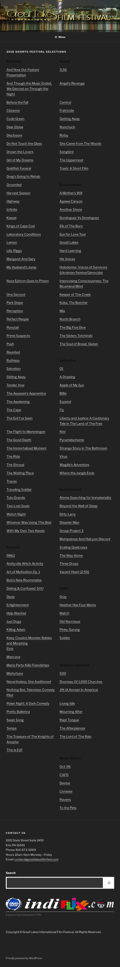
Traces (11, 481)
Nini (62, 432)
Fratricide (67, 110)
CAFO (64, 775)
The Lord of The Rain (76, 736)
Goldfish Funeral (18, 168)
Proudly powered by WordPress (24, 958)
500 (63, 673)
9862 (10, 555)
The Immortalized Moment (26, 448)
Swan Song (15, 720)
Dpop (10, 597)
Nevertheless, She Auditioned (28, 682)
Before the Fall (17, 102)
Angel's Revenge (72, 83)
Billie (63, 393)
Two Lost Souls (18, 506)
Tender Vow (15, 385)
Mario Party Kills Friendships (27, 665)
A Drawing (67, 377)
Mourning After (71, 712)
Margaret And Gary (20, 259)
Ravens (65, 799)
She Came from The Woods (80, 143)
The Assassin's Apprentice (26, 393)
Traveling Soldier (19, 489)
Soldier (65, 638)
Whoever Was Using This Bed (28, 522)
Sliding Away (16, 377)
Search (11, 873)
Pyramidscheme (72, 440)
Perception (14, 311)
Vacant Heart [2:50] (74, 572)
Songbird (67, 152)
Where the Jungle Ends (77, 473)
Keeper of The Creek (75, 294)
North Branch (70, 319)
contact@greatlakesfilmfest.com (36, 859)
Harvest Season (18, 193)
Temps (11, 728)
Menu (60, 36)
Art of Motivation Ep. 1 (23, 572)
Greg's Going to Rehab (23, 176)
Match (64, 613)
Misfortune (14, 673)
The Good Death (18, 440)
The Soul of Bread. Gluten (79, 344)
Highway (13, 201)
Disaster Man (69, 522)
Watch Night (16, 514)
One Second (15, 294)
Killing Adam (15, 629)
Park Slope (14, 302)
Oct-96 (65, 766)
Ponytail (12, 327)
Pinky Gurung (70, 629)
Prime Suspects (18, 336)
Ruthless (13, 360)
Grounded (14, 185)
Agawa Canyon (71, 201)
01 (61, 368)
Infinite (11, 209)
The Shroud (15, 465)
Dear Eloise (14, 127)
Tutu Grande (15, 497)
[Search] (109, 883)
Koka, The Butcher (74, 302)
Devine (65, 783)
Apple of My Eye (72, 385)
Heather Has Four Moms (78, 605)
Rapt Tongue (69, 720)
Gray (63, 597)
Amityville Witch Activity (24, 563)
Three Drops (69, 563)
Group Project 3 (71, 531)
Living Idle (67, 703)
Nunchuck (67, 127)
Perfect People (17, 319)
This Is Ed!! (14, 750)
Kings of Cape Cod (20, 226)
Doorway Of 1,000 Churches (81, 682)
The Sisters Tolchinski (76, 336)
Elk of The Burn (71, 226)
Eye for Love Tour (73, 234)
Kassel (11, 218)
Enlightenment (17, 605)
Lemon (11, 242)
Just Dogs (13, 621)
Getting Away (70, 119)
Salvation (13, 368)
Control (65, 102)
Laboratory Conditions (23, 234)
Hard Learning (70, 251)
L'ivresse (66, 791)
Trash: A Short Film (74, 168)
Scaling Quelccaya (73, 547)
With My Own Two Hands (25, 531)
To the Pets (68, 808)
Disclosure (14, 135)
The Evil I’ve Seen (19, 418)
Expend (65, 402)
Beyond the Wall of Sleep (79, 506)
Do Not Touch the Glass (24, 143)
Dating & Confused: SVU (25, 588)
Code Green (15, 119)
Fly (62, 410)
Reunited (13, 352)
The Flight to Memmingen (25, 432)
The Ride (13, 456)
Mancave (13, 657)
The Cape (13, 410)
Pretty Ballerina (18, 712)
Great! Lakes (69, 242)
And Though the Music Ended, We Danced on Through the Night (29, 88)
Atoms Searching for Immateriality (85, 497)
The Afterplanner (72, 728)
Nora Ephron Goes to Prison (27, 281)
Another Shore (71, 209)
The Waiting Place (20, 473)
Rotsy (64, 135)
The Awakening (18, 402)
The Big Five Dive (73, 327)
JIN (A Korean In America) (79, 690)
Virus (63, 456)
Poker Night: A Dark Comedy (27, 703)
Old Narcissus (70, 621)
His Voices (67, 259)
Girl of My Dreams (19, 160)
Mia (62, 311)
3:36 (63, 70)
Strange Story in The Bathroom (83, 448)
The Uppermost (71, 160)
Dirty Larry (68, 514)
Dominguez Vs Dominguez (79, 218)
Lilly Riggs (14, 251)
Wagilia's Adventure (74, 465)
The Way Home (71, 555)
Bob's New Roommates (24, 580)
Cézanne (13, 110)
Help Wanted (16, 613)
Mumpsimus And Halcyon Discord (85, 539)
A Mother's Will (71, 193)
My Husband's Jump (21, 267)
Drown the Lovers (19, 152)
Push (10, 344)
